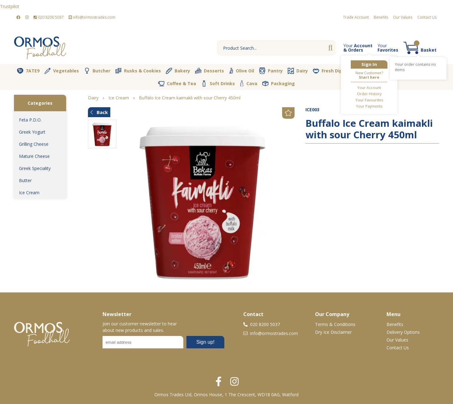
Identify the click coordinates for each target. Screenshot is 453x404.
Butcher (97, 71)
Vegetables (61, 71)
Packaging (278, 83)
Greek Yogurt (32, 132)
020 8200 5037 (49, 17)
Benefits (381, 17)
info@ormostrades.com (92, 17)
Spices (424, 70)
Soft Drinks (218, 83)
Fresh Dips (329, 71)
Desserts (209, 71)
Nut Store (392, 70)
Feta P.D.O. (30, 120)
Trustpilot (9, 6)
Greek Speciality (35, 168)
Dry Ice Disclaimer (333, 332)
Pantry (271, 70)
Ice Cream (29, 192)
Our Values (402, 17)
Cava (248, 83)
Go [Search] (330, 48)
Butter (25, 180)
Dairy (298, 71)
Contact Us (427, 17)
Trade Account (356, 17)
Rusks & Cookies (138, 71)
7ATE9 (28, 71)
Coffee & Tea (177, 83)
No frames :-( (163, 344)
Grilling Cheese (33, 144)
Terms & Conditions (335, 324)
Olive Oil (241, 71)
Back (99, 112)
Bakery (178, 71)
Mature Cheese (34, 156)
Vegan (361, 71)
